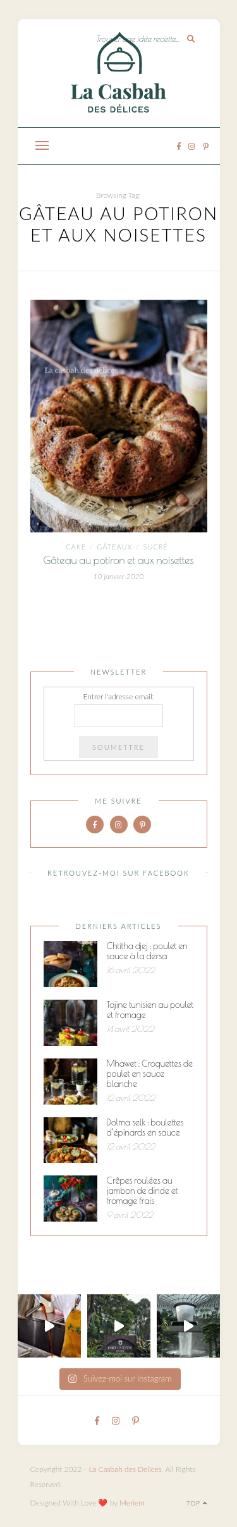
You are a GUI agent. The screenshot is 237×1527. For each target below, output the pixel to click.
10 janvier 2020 (119, 576)
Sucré (155, 547)
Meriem (132, 1502)
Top (196, 1503)
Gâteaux (114, 547)
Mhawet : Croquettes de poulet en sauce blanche (150, 1073)
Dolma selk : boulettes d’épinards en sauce (145, 1127)
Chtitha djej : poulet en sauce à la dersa (147, 951)
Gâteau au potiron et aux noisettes (118, 560)
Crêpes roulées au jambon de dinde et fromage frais (142, 1190)
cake (76, 547)
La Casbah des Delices (124, 1469)
